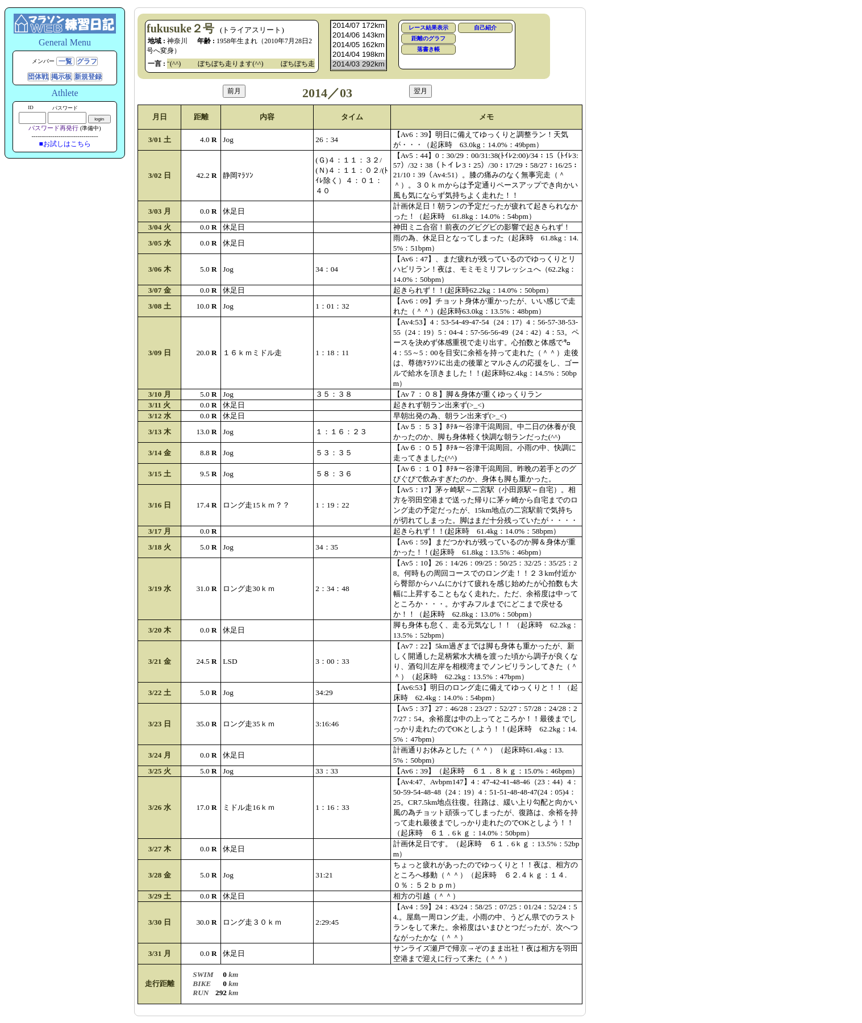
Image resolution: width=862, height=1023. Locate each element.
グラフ (87, 61)
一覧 (65, 61)
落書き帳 (428, 49)
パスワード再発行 (53, 127)
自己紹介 (485, 27)
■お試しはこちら (64, 144)
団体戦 (38, 77)
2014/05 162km (358, 45)
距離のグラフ (428, 38)
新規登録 (88, 77)
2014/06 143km (358, 35)
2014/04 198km (358, 55)
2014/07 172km (358, 26)
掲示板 (61, 77)
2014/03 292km (358, 64)
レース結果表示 (428, 27)
